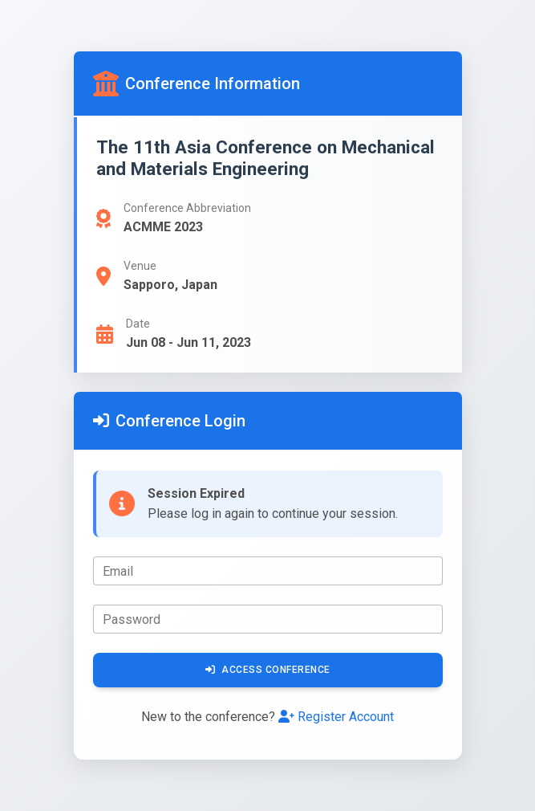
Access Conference (267, 669)
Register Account (336, 716)
